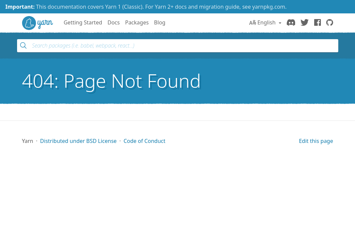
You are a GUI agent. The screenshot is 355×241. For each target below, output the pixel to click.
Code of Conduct (144, 141)
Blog (159, 22)
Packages (137, 22)
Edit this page (316, 141)
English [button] (263, 22)
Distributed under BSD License (78, 141)
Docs (113, 22)
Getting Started (83, 22)
